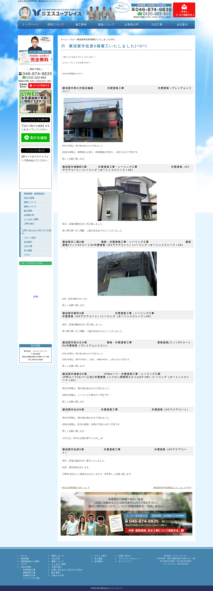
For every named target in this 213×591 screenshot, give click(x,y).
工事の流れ (56, 567)
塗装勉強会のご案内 (30, 561)
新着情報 (25, 558)
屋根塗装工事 (28, 572)
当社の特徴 (26, 567)
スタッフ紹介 (100, 556)
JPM (35, 295)
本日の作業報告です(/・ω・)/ (75, 487)
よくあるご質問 (58, 564)
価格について (106, 24)
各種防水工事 (28, 575)
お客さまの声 (57, 575)
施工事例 (81, 24)
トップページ (30, 24)
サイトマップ (124, 561)
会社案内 (182, 24)
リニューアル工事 (30, 578)
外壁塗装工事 (28, 570)
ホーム (64, 39)
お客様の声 (132, 24)
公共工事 (157, 24)
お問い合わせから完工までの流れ (66, 570)
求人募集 (98, 558)
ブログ (72, 39)
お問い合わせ (124, 556)
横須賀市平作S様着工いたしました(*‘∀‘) (172, 487)
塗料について (55, 24)
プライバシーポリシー (128, 558)
